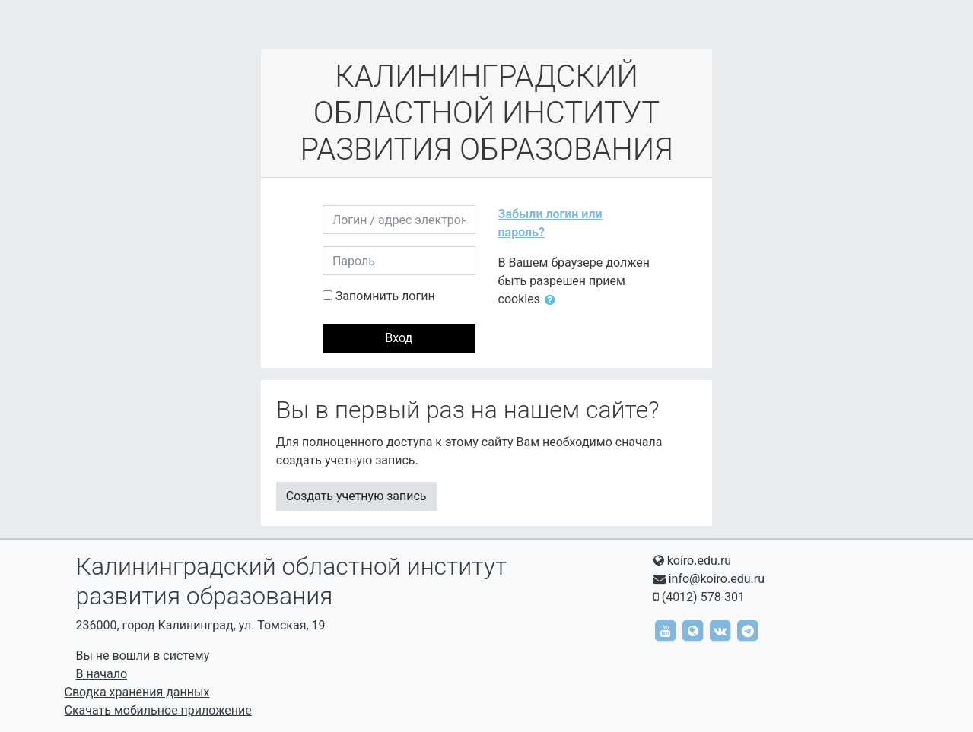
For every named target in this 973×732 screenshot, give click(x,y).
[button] (553, 300)
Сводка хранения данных (137, 692)
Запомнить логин (385, 296)
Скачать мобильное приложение (158, 710)
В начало (102, 674)
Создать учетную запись (356, 496)
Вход (398, 338)
